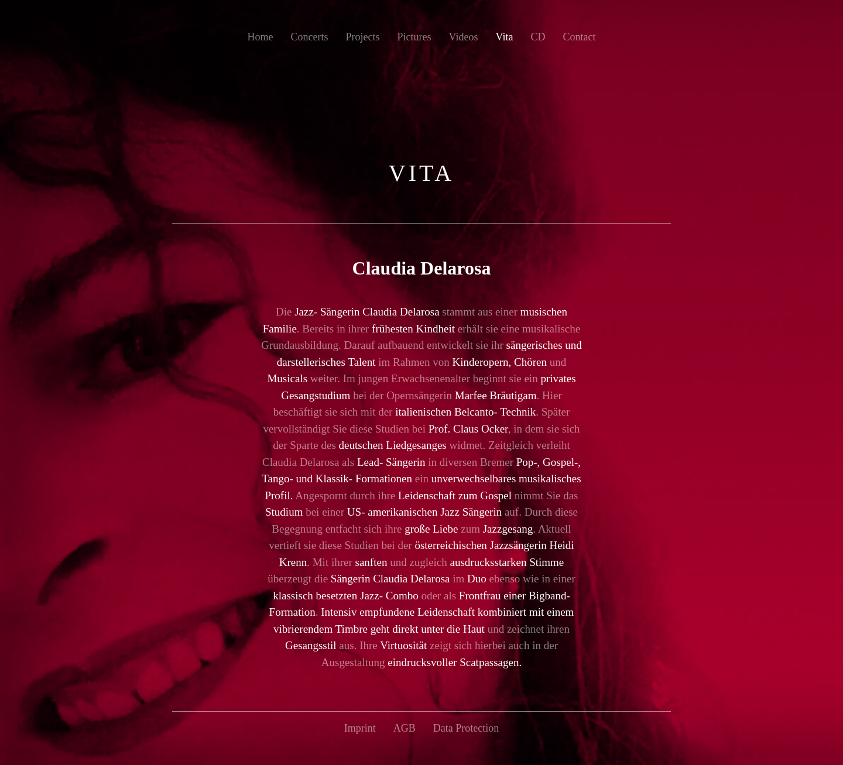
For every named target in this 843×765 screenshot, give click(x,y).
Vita (504, 37)
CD (537, 37)
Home (260, 37)
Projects (363, 37)
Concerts (309, 37)
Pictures (414, 37)
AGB (404, 728)
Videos (463, 37)
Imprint (360, 728)
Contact (579, 37)
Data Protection (466, 728)
